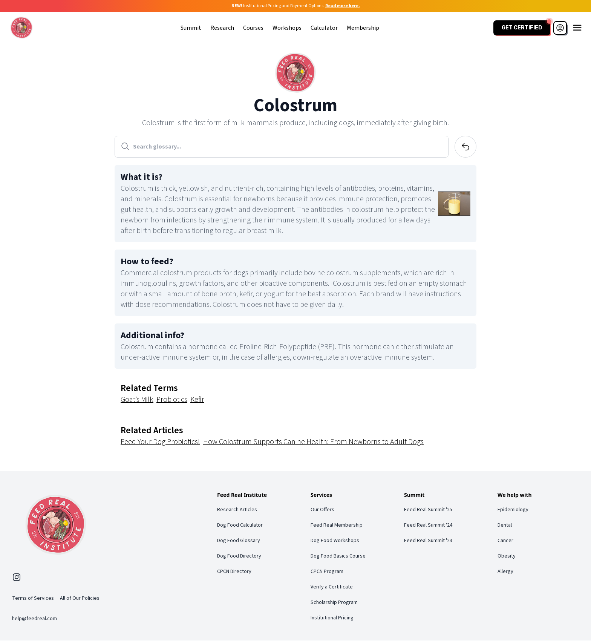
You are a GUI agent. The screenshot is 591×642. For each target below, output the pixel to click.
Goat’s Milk (137, 400)
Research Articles (237, 511)
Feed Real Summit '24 (428, 526)
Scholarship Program (334, 603)
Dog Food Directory (239, 557)
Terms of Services (33, 600)
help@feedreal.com (34, 620)
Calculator (323, 28)
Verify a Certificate (332, 588)
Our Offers (322, 511)
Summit (190, 28)
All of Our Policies (80, 600)
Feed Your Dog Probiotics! (160, 443)
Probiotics (171, 400)
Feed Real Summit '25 (428, 511)
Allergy (505, 572)
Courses (252, 28)
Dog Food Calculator (240, 526)
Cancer (505, 541)
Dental (505, 526)
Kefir (197, 400)
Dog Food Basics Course (338, 557)
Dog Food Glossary (238, 541)
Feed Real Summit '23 (428, 541)
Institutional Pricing (332, 619)
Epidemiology (513, 511)
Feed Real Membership (337, 526)
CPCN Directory (234, 572)
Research (221, 28)
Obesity (507, 557)
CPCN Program (327, 572)
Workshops (286, 28)
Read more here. (342, 6)
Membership (362, 28)
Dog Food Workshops (335, 541)
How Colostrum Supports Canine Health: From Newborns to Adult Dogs (313, 443)
